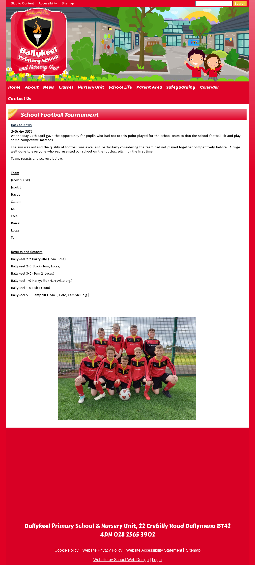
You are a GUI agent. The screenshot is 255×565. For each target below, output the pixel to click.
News (48, 87)
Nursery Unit (91, 87)
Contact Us (19, 98)
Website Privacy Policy (102, 550)
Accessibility (47, 3)
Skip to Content (22, 3)
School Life (120, 87)
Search (239, 3)
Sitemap (67, 3)
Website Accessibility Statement (154, 550)
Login (157, 560)
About (32, 87)
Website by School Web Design (121, 560)
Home (14, 87)
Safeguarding (181, 87)
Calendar (209, 87)
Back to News (21, 125)
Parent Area (149, 87)
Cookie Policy (67, 550)
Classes (65, 87)
